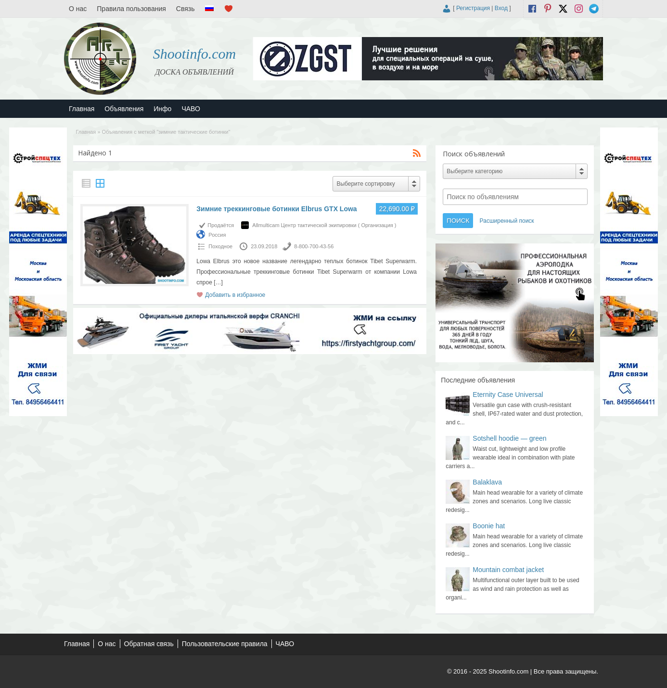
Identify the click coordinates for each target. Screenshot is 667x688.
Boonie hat (489, 526)
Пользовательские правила (225, 644)
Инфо (162, 109)
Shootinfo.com (194, 54)
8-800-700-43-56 (314, 246)
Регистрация (473, 8)
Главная (81, 109)
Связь (185, 9)
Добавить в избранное (235, 295)
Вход (501, 8)
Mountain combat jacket (508, 569)
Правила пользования (131, 9)
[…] (218, 282)
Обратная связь (149, 644)
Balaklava (487, 482)
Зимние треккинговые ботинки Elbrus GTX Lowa (276, 209)
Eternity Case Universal (508, 394)
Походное (220, 246)
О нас (78, 9)
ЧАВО (190, 109)
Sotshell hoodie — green (509, 438)
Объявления (123, 109)
